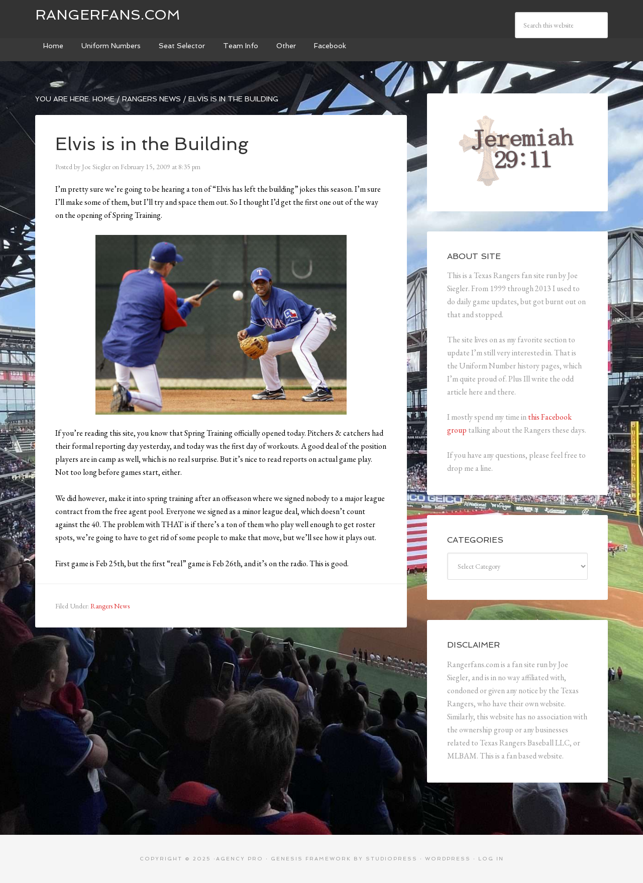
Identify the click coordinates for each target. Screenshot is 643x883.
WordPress (448, 858)
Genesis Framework (311, 858)
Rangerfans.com (107, 15)
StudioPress (391, 858)
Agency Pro (239, 858)
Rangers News (110, 605)
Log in (491, 858)
